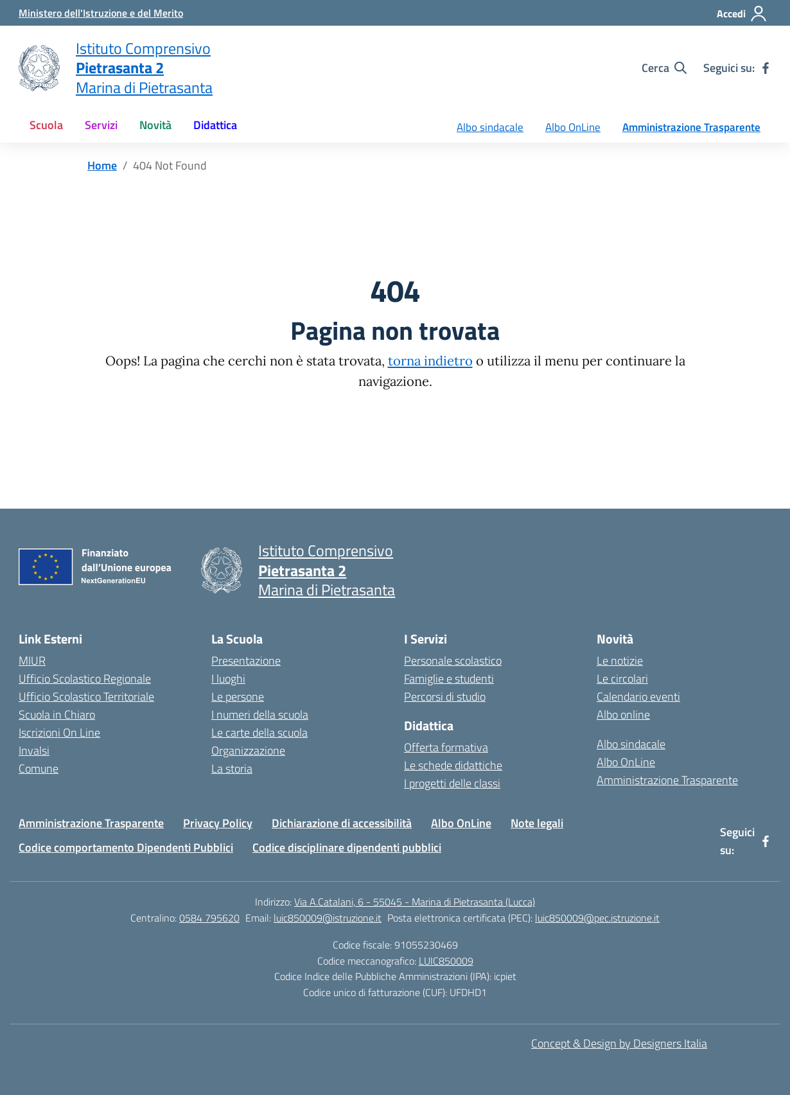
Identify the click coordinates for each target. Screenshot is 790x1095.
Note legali (537, 823)
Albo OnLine (573, 127)
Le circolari (622, 678)
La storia (231, 768)
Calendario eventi (638, 696)
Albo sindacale (490, 127)
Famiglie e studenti (449, 678)
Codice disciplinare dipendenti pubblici (346, 847)
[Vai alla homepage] (39, 68)
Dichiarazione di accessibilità (342, 823)
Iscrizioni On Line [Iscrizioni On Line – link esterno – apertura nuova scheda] (59, 732)
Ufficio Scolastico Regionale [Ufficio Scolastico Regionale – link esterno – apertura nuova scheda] (85, 678)
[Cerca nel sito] (664, 68)
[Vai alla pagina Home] (102, 165)
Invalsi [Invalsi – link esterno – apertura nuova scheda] (34, 750)
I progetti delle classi (452, 783)
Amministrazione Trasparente (691, 127)
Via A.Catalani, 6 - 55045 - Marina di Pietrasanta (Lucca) (414, 901)
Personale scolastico (453, 660)
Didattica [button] (215, 125)
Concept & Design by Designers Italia (619, 1043)
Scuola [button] (46, 125)
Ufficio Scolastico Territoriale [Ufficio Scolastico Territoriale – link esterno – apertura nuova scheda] (86, 696)
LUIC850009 (446, 960)
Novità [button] (155, 125)
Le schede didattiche (453, 765)
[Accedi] (742, 13)
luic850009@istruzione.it (328, 917)
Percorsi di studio (445, 696)
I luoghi (228, 678)
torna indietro (430, 361)
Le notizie (620, 660)
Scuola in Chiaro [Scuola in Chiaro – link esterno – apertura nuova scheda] (57, 714)
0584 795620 (209, 917)
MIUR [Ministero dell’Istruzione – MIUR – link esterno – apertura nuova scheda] (32, 660)
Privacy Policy (217, 823)
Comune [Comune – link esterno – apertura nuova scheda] (38, 768)
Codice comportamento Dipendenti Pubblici (126, 847)
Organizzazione (248, 750)
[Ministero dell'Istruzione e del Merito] (101, 13)
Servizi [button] (101, 125)
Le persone (237, 696)
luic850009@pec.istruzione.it (597, 917)
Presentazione (246, 660)
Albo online (623, 714)
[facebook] (765, 68)
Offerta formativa (446, 747)
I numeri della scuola (259, 714)
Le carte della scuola (259, 732)
